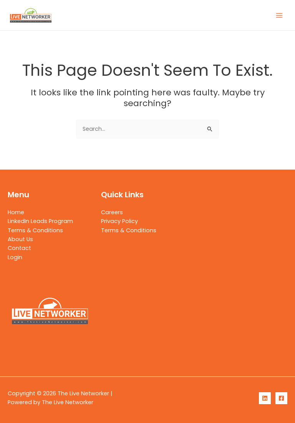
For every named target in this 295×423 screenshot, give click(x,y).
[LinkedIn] (265, 398)
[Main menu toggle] (279, 15)
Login (15, 257)
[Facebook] (281, 398)
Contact (19, 248)
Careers (112, 212)
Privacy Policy (119, 221)
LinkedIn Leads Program (40, 221)
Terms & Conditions (35, 230)
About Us (20, 239)
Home (16, 212)
